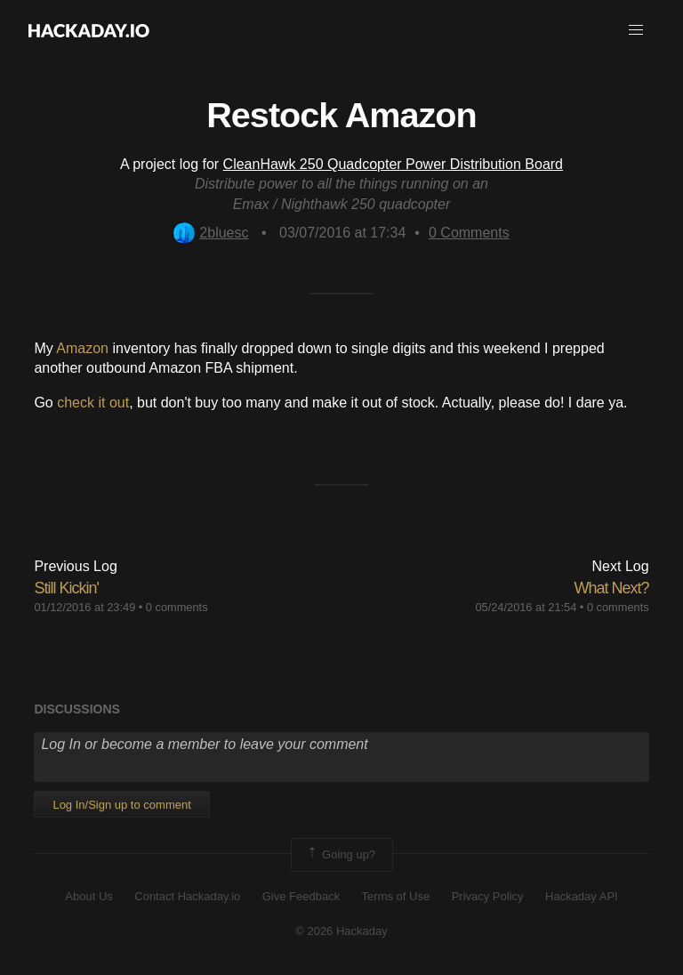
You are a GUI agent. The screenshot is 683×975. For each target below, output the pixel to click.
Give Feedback (301, 896)
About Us (88, 896)
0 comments (177, 607)
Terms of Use (396, 896)
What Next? (612, 588)
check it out (93, 402)
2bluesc (210, 232)
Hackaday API (581, 896)
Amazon (82, 348)
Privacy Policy (488, 896)
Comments (469, 232)
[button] (636, 30)
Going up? (340, 855)
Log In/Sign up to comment (121, 804)
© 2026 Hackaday (341, 931)
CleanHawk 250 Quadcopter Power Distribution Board (393, 164)
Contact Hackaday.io (187, 896)
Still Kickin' (66, 588)
